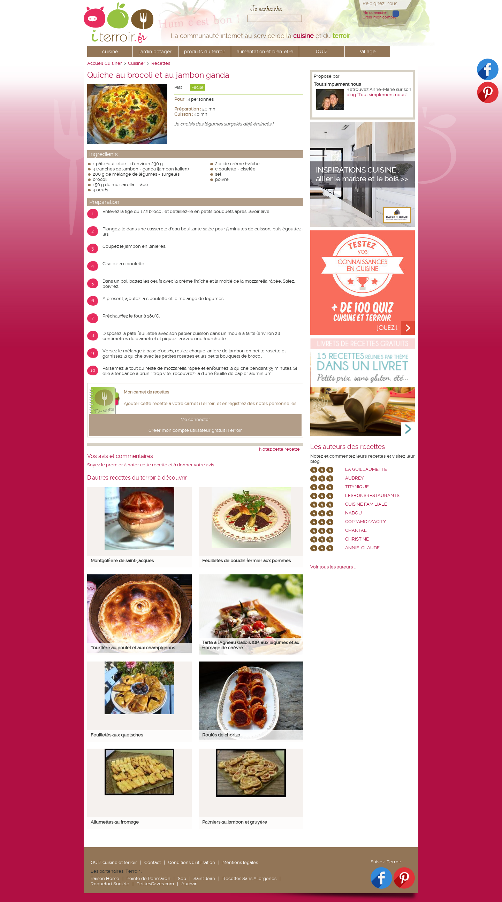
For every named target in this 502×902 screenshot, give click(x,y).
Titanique (357, 486)
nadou (353, 512)
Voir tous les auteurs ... (333, 567)
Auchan (189, 883)
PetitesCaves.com (155, 883)
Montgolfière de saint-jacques (122, 560)
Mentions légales (240, 862)
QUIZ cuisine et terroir (114, 862)
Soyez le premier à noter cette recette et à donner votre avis (150, 464)
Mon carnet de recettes (146, 392)
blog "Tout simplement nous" (377, 94)
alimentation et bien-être (265, 51)
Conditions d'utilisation (191, 862)
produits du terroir (204, 51)
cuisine (110, 51)
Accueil (95, 63)
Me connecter (375, 12)
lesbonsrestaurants (372, 495)
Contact (152, 862)
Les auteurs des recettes (347, 447)
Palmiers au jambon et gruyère (234, 822)
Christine (357, 539)
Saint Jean (204, 878)
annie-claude (362, 547)
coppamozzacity (365, 521)
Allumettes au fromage (115, 822)
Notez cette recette (279, 449)
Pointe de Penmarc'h (148, 878)
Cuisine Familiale (366, 504)
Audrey (354, 478)
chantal (356, 530)
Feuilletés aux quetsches (117, 734)
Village (367, 51)
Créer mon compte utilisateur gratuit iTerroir (195, 430)
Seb (182, 878)
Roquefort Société (110, 883)
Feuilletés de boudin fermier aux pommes (246, 560)
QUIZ (322, 51)
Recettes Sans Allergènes (249, 878)
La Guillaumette (366, 469)
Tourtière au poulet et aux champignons (133, 647)
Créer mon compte (379, 17)
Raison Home (105, 878)
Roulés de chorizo (221, 734)
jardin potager (155, 51)
